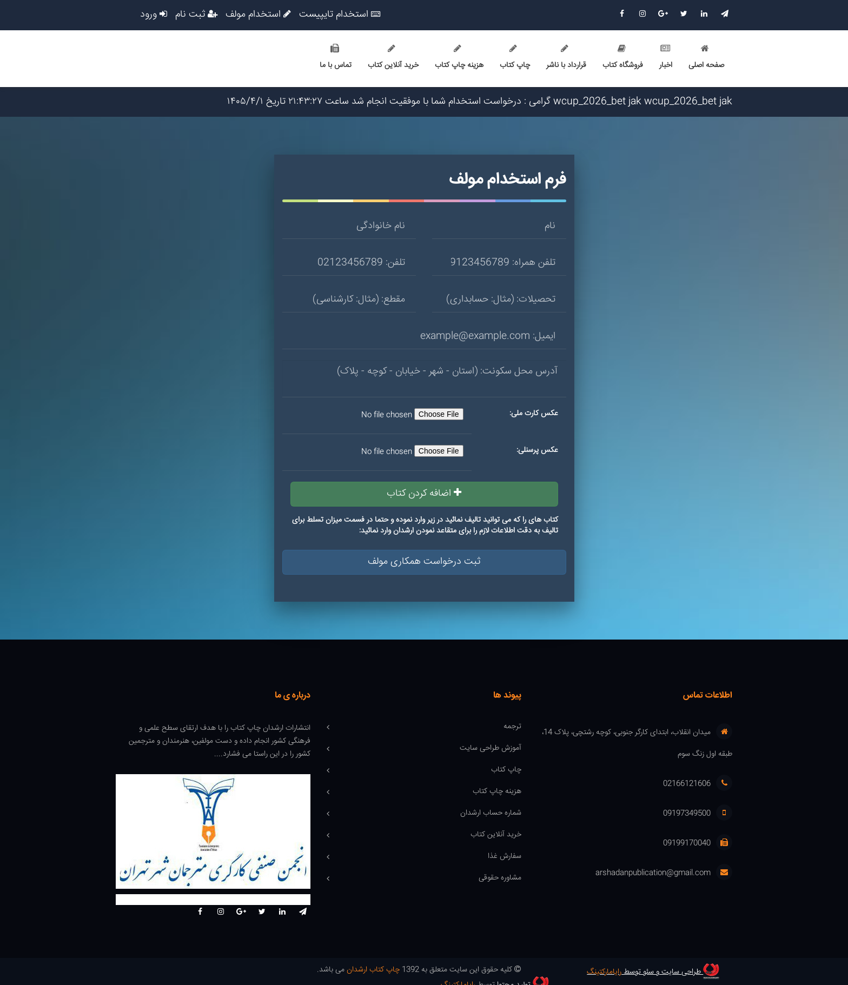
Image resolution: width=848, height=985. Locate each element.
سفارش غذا (504, 856)
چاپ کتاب (515, 58)
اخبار (665, 58)
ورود (153, 15)
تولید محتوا (221, 971)
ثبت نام (196, 15)
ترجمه (512, 727)
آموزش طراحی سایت (490, 748)
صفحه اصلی (706, 58)
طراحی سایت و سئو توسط (655, 971)
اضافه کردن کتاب (424, 493)
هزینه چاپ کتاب (459, 58)
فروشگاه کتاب (622, 58)
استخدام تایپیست (339, 15)
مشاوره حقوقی (500, 878)
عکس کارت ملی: (533, 413)
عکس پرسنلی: (537, 450)
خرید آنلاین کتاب (393, 58)
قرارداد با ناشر (566, 58)
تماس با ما (336, 58)
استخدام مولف (258, 15)
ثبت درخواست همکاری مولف (424, 562)
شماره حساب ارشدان (490, 813)
